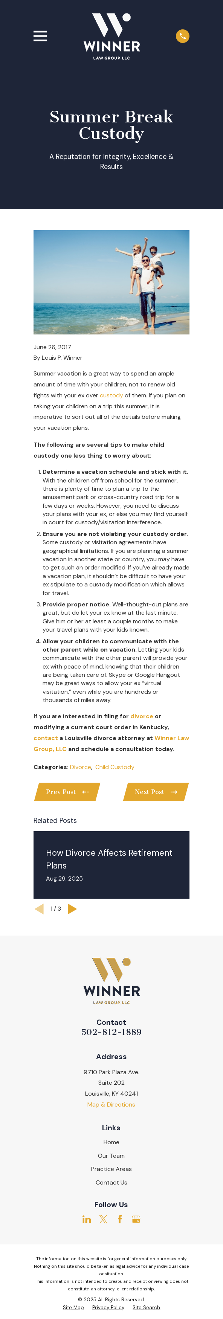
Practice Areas (111, 1169)
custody (111, 395)
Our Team (111, 1156)
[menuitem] (73, 1307)
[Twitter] (103, 1219)
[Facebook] (120, 1219)
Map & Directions (111, 1104)
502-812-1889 (111, 1032)
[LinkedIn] (86, 1219)
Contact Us (111, 1182)
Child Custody (114, 767)
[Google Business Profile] (136, 1219)
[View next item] (72, 909)
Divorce (80, 767)
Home (111, 1142)
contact (46, 738)
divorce (141, 716)
